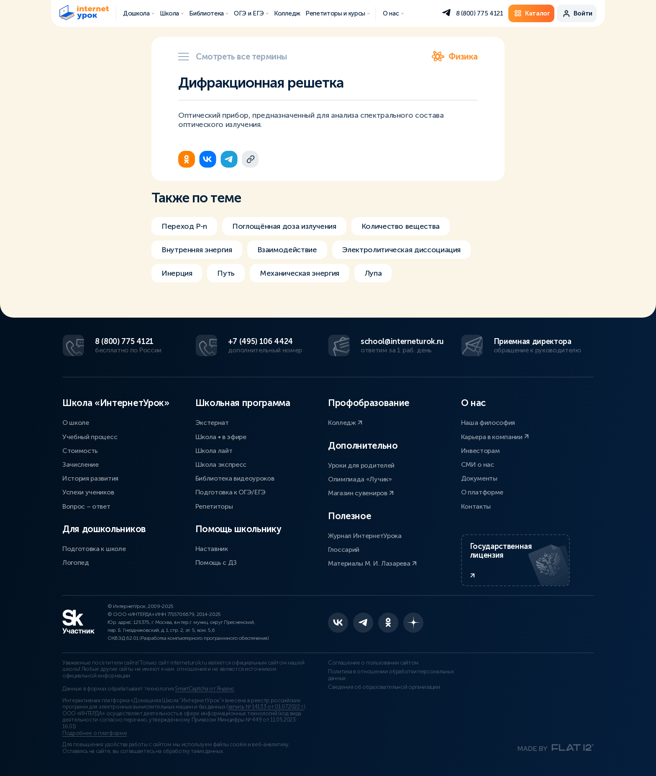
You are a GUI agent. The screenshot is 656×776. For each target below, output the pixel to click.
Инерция (176, 273)
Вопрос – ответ (86, 506)
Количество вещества (400, 226)
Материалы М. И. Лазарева (372, 563)
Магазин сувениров (361, 493)
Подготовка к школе (94, 548)
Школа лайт (214, 450)
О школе (75, 422)
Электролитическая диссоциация (401, 250)
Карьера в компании (495, 436)
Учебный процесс (89, 436)
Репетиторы (214, 506)
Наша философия (488, 422)
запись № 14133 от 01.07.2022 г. (266, 707)
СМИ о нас (477, 464)
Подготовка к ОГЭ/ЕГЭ (230, 492)
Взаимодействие (287, 250)
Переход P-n (184, 226)
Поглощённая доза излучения (284, 226)
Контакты (476, 506)
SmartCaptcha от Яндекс (204, 689)
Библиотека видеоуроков (234, 478)
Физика (455, 56)
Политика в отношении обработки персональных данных (391, 675)
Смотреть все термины (232, 56)
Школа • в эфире (220, 436)
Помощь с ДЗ (216, 562)
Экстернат (212, 422)
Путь (226, 273)
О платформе (482, 492)
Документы (479, 478)
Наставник (211, 548)
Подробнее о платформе (94, 733)
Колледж (345, 422)
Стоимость (80, 450)
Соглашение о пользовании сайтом (373, 663)
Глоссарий (343, 549)
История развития (90, 478)
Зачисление (80, 464)
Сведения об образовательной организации (384, 687)
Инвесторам (480, 450)
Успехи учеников (88, 492)
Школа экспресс (221, 464)
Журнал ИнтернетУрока (365, 535)
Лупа (373, 273)
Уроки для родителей (361, 465)
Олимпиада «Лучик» (360, 479)
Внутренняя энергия (196, 250)
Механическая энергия (299, 273)
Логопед (75, 562)
